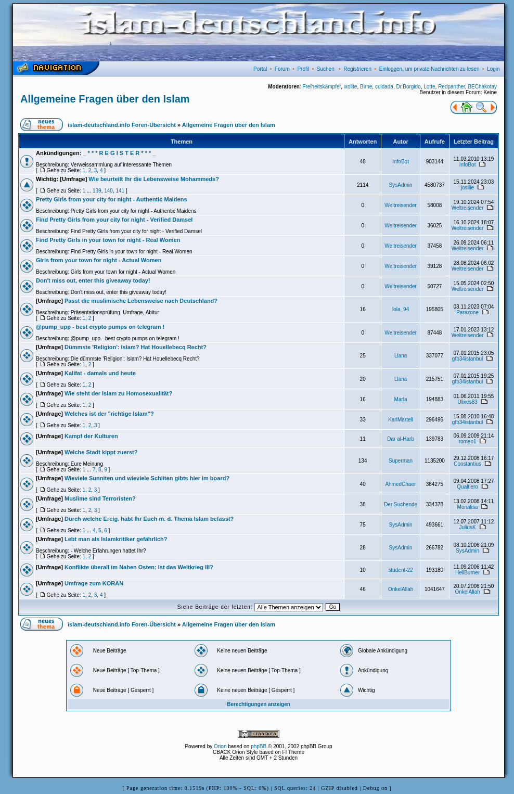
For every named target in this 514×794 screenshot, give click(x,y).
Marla (400, 399)
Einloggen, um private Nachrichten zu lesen (429, 69)
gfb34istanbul (467, 359)
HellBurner (467, 572)
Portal (260, 69)
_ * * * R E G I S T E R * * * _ (119, 153)
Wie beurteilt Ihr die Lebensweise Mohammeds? (153, 179)
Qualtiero (467, 487)
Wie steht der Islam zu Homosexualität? (118, 393)
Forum (282, 69)
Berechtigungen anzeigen (258, 704)
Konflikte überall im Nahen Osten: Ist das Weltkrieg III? (139, 567)
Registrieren (357, 69)
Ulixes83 (467, 402)
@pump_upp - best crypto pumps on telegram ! (100, 327)
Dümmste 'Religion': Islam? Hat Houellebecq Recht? (136, 347)
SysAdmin (401, 185)
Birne (366, 86)
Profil (303, 69)
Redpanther (451, 86)
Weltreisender (400, 205)
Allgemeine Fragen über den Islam (105, 99)
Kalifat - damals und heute (100, 373)
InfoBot (400, 161)
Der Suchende (400, 504)
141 (119, 191)
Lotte (429, 86)
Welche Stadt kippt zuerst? (101, 452)
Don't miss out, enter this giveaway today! (93, 280)
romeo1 (468, 441)
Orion (220, 746)
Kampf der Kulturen (91, 436)
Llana (400, 355)
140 (108, 191)
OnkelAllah (400, 589)
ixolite (350, 86)
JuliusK (467, 527)
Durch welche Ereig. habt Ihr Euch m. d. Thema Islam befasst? (149, 519)
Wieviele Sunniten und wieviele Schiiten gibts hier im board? (147, 478)
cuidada (384, 86)
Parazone (467, 312)
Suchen (326, 69)
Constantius (467, 464)
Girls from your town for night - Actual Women (98, 260)
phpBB (258, 746)
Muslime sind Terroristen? (100, 498)
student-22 (400, 570)
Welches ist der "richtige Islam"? (109, 414)
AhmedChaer (400, 484)
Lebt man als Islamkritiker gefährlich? (116, 539)
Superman (401, 461)
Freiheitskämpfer (321, 86)
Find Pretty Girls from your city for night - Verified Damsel (114, 219)
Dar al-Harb (400, 439)
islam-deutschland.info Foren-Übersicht (122, 125)
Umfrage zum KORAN (94, 583)
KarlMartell (400, 419)
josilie (467, 187)
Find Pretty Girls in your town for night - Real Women (108, 240)
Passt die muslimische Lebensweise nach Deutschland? (141, 301)
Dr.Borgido (408, 86)
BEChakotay (482, 86)
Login (493, 69)
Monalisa (467, 507)
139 (97, 191)
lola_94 (400, 309)
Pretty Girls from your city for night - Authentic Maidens (111, 199)
